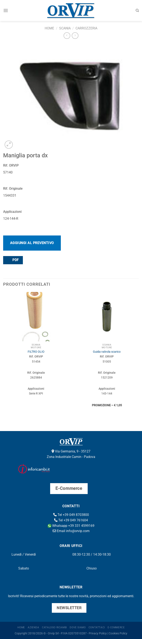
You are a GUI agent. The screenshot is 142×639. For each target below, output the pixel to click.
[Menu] (5, 10)
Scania (65, 28)
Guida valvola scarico (107, 352)
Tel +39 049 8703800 (71, 515)
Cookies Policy (118, 633)
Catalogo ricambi (54, 627)
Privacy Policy (98, 633)
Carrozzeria (86, 28)
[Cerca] (137, 10)
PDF (13, 260)
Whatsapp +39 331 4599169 (71, 526)
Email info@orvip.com (71, 531)
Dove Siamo (78, 627)
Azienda (33, 627)
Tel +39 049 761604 (71, 520)
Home (49, 28)
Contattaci (97, 627)
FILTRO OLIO (36, 352)
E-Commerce (116, 627)
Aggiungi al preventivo (32, 243)
